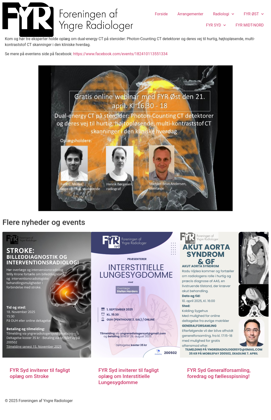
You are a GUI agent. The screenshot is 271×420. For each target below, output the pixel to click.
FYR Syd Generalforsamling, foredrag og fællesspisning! (219, 385)
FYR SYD (216, 25)
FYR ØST (254, 14)
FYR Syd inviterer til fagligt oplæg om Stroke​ (40, 385)
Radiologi (223, 14)
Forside (161, 14)
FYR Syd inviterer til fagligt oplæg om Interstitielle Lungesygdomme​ (128, 388)
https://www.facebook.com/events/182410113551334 (120, 65)
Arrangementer (190, 14)
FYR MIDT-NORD (250, 25)
